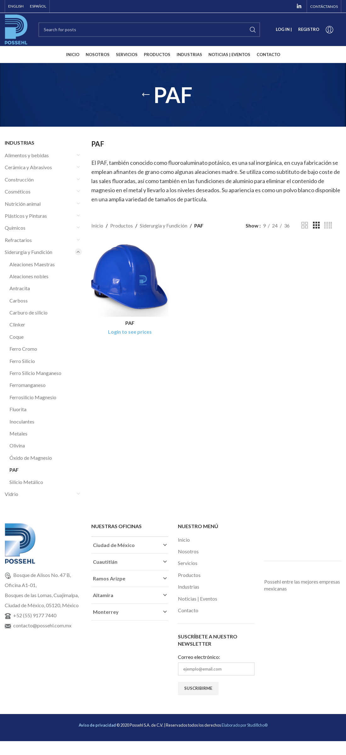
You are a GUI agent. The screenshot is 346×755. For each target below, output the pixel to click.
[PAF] (129, 278)
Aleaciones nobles (28, 276)
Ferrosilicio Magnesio (32, 397)
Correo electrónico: (199, 657)
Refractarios (18, 240)
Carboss (18, 300)
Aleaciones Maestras (32, 264)
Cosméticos (18, 191)
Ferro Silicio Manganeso (35, 373)
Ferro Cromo (23, 349)
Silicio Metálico (26, 482)
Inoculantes (21, 421)
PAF (14, 470)
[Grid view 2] (304, 225)
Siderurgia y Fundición (28, 252)
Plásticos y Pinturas (26, 216)
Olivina (17, 445)
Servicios (187, 563)
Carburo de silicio (28, 312)
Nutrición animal (23, 204)
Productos (121, 225)
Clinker (17, 324)
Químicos (15, 228)
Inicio (97, 225)
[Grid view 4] (328, 225)
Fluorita (17, 409)
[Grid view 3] (316, 225)
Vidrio (11, 494)
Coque (16, 337)
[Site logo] (16, 29)
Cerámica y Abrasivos (28, 167)
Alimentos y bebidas (27, 155)
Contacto (188, 610)
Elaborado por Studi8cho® (245, 725)
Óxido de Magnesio (30, 458)
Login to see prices (130, 332)
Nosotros (188, 551)
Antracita (19, 288)
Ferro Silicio (22, 361)
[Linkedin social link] (299, 6)
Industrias (188, 587)
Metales (18, 433)
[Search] (149, 29)
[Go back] (146, 95)
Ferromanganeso (27, 385)
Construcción (19, 179)
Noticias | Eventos (197, 599)
